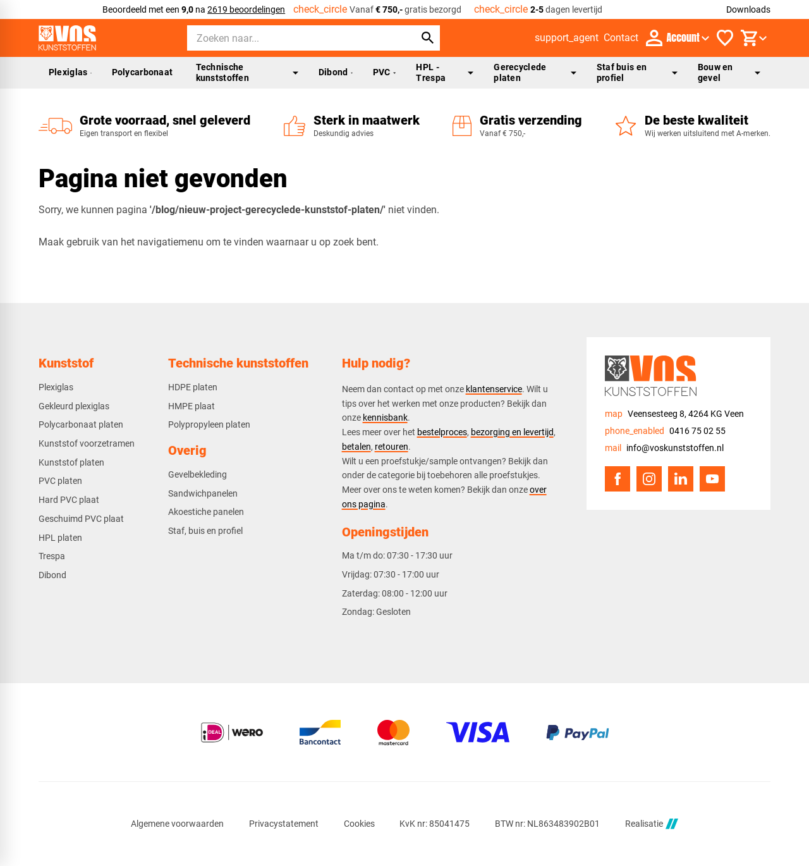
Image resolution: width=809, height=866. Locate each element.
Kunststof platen (71, 462)
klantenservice (494, 389)
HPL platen (60, 538)
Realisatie (651, 824)
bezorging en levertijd (512, 432)
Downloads (748, 9)
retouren (391, 447)
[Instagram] (649, 479)
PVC (384, 72)
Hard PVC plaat (69, 500)
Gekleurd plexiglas (74, 406)
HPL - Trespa (444, 72)
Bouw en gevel (729, 72)
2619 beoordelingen (246, 9)
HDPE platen (192, 387)
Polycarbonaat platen (81, 424)
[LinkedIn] (680, 479)
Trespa (52, 556)
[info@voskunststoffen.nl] (664, 448)
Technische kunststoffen (247, 72)
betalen (356, 447)
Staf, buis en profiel (205, 531)
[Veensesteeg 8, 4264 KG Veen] (674, 414)
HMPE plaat (191, 406)
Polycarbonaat (142, 72)
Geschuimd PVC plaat (81, 519)
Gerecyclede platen (535, 72)
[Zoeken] (289, 38)
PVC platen (60, 481)
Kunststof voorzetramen (87, 443)
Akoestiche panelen (206, 512)
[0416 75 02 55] (665, 431)
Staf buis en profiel (637, 72)
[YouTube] (712, 479)
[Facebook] (617, 479)
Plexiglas (70, 72)
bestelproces (442, 432)
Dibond (336, 72)
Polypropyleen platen (209, 424)
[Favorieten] (725, 38)
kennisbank (385, 417)
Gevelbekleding (197, 474)
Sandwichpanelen (203, 493)
